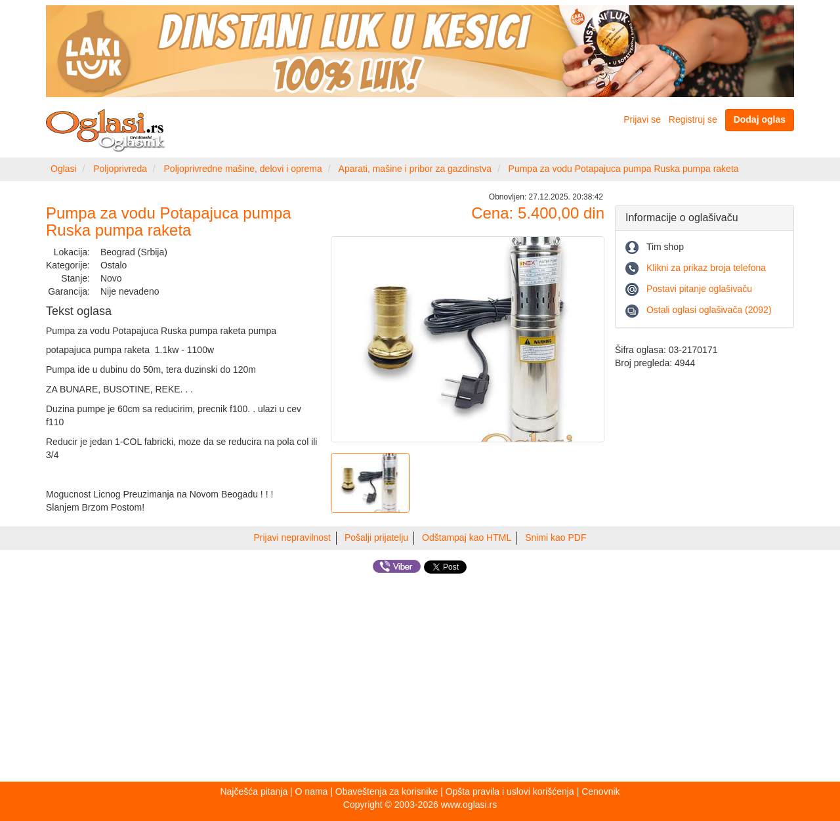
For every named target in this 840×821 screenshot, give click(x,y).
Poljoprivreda (120, 168)
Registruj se (693, 119)
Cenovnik (600, 791)
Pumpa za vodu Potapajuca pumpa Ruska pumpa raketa (624, 168)
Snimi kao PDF (555, 537)
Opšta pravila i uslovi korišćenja (510, 791)
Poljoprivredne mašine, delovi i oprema (243, 168)
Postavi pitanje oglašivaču (699, 289)
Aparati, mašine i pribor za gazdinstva (415, 168)
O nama (311, 791)
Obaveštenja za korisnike (386, 791)
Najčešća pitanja (253, 791)
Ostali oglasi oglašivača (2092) (709, 310)
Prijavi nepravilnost (292, 537)
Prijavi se (642, 119)
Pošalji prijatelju (376, 537)
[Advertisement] (420, 680)
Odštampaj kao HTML (466, 537)
